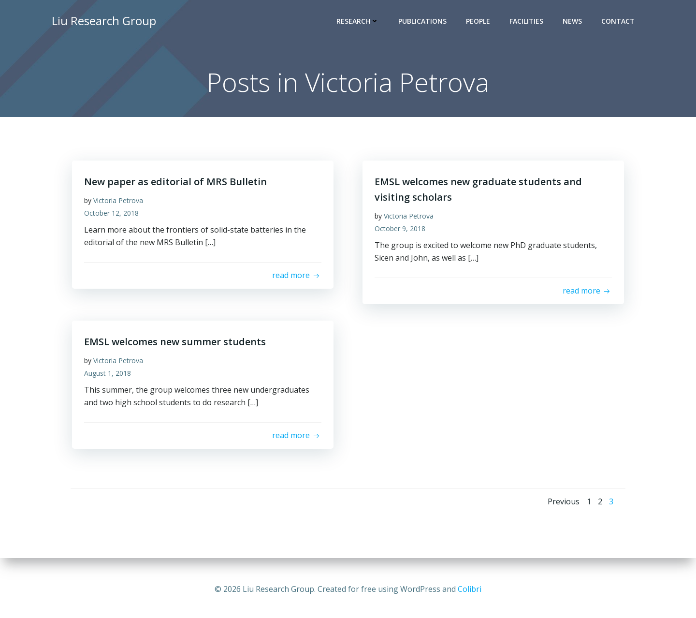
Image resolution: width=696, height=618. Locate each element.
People (479, 22)
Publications (424, 22)
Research (359, 22)
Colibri (469, 589)
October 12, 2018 (114, 216)
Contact (619, 22)
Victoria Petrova (120, 203)
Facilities (528, 22)
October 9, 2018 (402, 231)
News (573, 22)
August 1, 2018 (110, 376)
